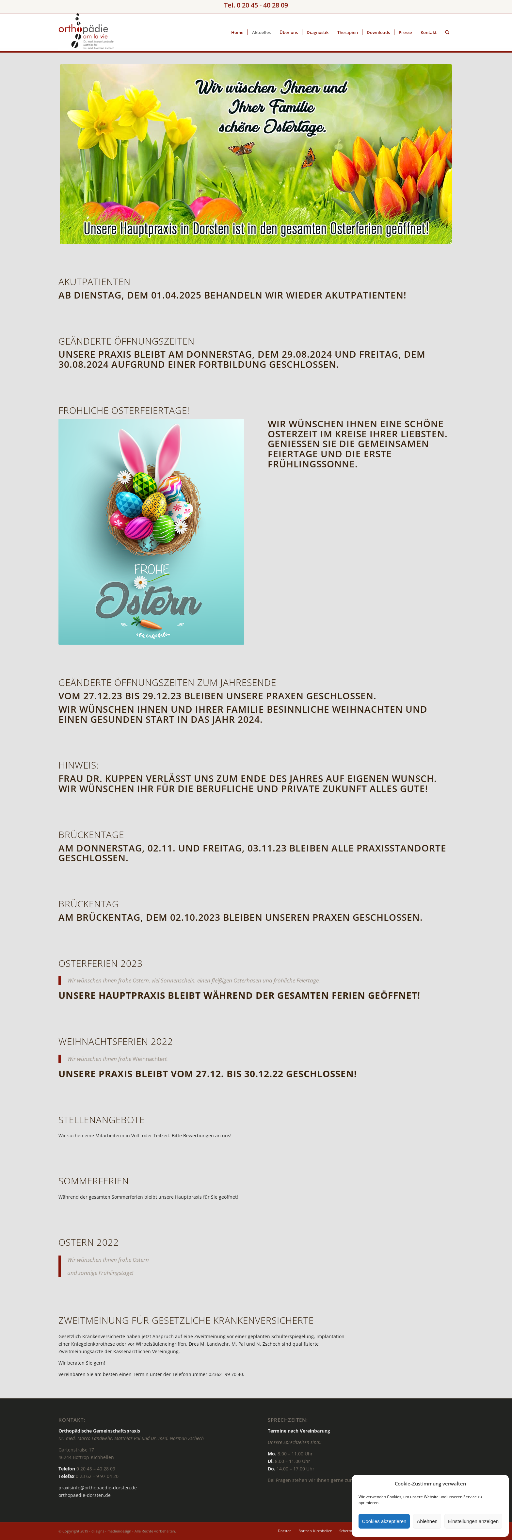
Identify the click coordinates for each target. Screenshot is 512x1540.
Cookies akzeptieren (384, 1521)
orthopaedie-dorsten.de (84, 1495)
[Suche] (447, 32)
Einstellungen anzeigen (473, 1521)
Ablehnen (427, 1521)
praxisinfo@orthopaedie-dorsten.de (97, 1487)
